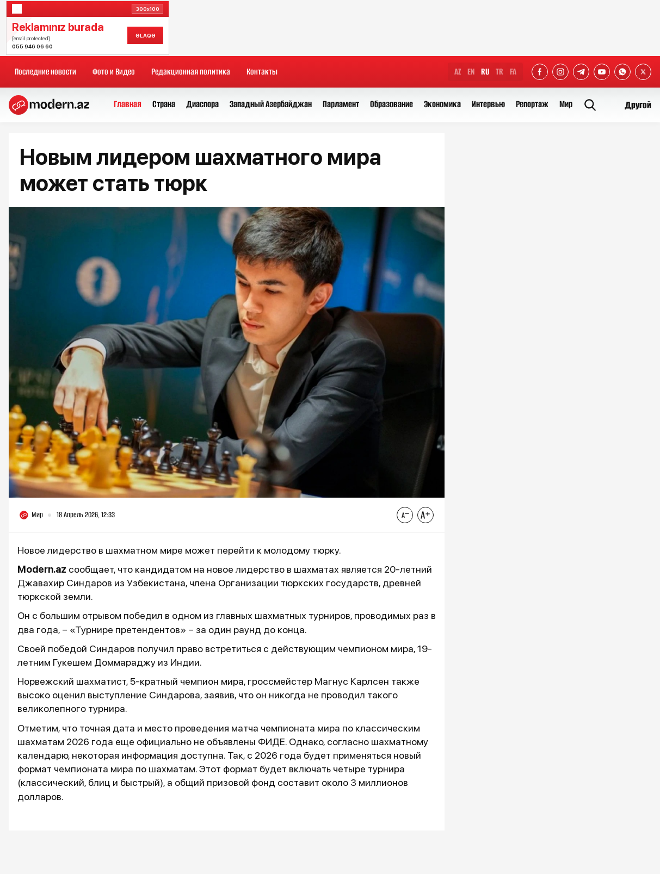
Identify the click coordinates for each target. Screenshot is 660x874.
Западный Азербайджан (271, 104)
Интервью (488, 104)
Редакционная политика (190, 71)
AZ (457, 71)
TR (499, 71)
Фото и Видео (113, 71)
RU (485, 71)
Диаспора (202, 104)
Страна (163, 104)
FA (513, 71)
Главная (127, 104)
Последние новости (45, 71)
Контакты (261, 71)
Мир (565, 104)
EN (470, 71)
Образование (391, 104)
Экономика (442, 104)
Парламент (341, 104)
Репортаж (532, 104)
